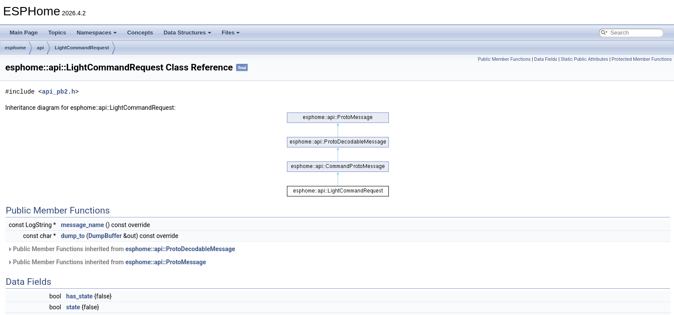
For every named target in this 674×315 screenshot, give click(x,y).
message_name (82, 224)
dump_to (72, 235)
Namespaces (97, 32)
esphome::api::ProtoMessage (166, 262)
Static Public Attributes (584, 59)
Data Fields (545, 59)
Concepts (140, 32)
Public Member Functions (504, 59)
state (73, 307)
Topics (57, 32)
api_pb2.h (58, 92)
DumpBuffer (105, 235)
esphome (15, 47)
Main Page (24, 32)
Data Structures (187, 32)
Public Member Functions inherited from (121, 248)
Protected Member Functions (641, 59)
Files (231, 32)
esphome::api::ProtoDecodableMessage (180, 248)
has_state (79, 296)
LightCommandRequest (82, 47)
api (40, 47)
